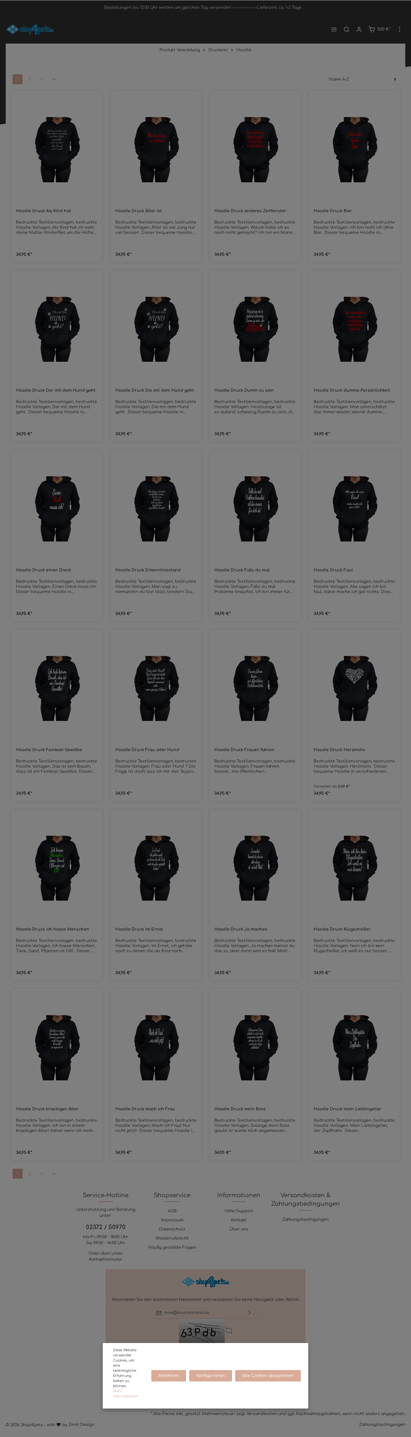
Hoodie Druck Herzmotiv (339, 750)
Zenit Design (81, 1424)
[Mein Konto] (359, 29)
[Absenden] (249, 1313)
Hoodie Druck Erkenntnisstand (148, 570)
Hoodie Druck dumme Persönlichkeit (352, 390)
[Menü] (334, 29)
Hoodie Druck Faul (333, 570)
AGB (172, 1211)
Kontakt (239, 1220)
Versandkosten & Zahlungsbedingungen (305, 1199)
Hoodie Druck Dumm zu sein (244, 390)
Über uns (238, 1229)
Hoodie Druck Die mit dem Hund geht (154, 390)
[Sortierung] (362, 79)
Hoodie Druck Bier (333, 211)
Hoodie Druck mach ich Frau (145, 1109)
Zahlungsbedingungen (305, 1219)
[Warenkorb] (379, 29)
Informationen (238, 1195)
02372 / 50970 (106, 1227)
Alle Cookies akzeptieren (268, 1378)
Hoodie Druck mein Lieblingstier (348, 1109)
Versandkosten (262, 1414)
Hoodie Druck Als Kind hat (43, 211)
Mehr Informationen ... (127, 1398)
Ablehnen (171, 1378)
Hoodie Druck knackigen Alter (47, 1109)
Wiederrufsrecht (172, 1238)
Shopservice (172, 1195)
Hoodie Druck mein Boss (240, 1109)
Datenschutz (172, 1229)
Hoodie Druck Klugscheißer (342, 929)
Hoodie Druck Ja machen (240, 929)
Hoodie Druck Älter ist (138, 211)
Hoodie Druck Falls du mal (241, 570)
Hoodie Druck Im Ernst (139, 929)
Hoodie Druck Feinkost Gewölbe (49, 750)
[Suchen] (346, 29)
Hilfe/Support (239, 1211)
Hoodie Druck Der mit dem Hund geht (56, 390)
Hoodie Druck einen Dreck (43, 570)
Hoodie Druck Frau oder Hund (147, 750)
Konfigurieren (212, 1378)
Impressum (172, 1220)
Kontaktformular (105, 1259)
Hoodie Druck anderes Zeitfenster (250, 211)
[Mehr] (399, 29)
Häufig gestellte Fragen (172, 1247)
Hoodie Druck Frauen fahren (244, 750)
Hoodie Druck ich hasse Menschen (52, 929)
